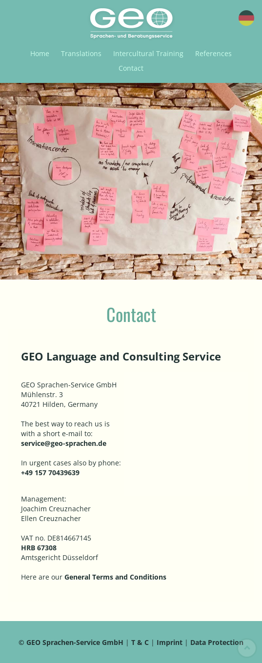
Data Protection (216, 642)
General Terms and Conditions (115, 577)
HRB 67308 (39, 547)
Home (39, 53)
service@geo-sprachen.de (63, 443)
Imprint (169, 642)
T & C (141, 642)
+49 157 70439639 (50, 472)
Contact (131, 68)
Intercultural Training (148, 53)
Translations (81, 53)
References (213, 53)
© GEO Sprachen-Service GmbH (71, 642)
